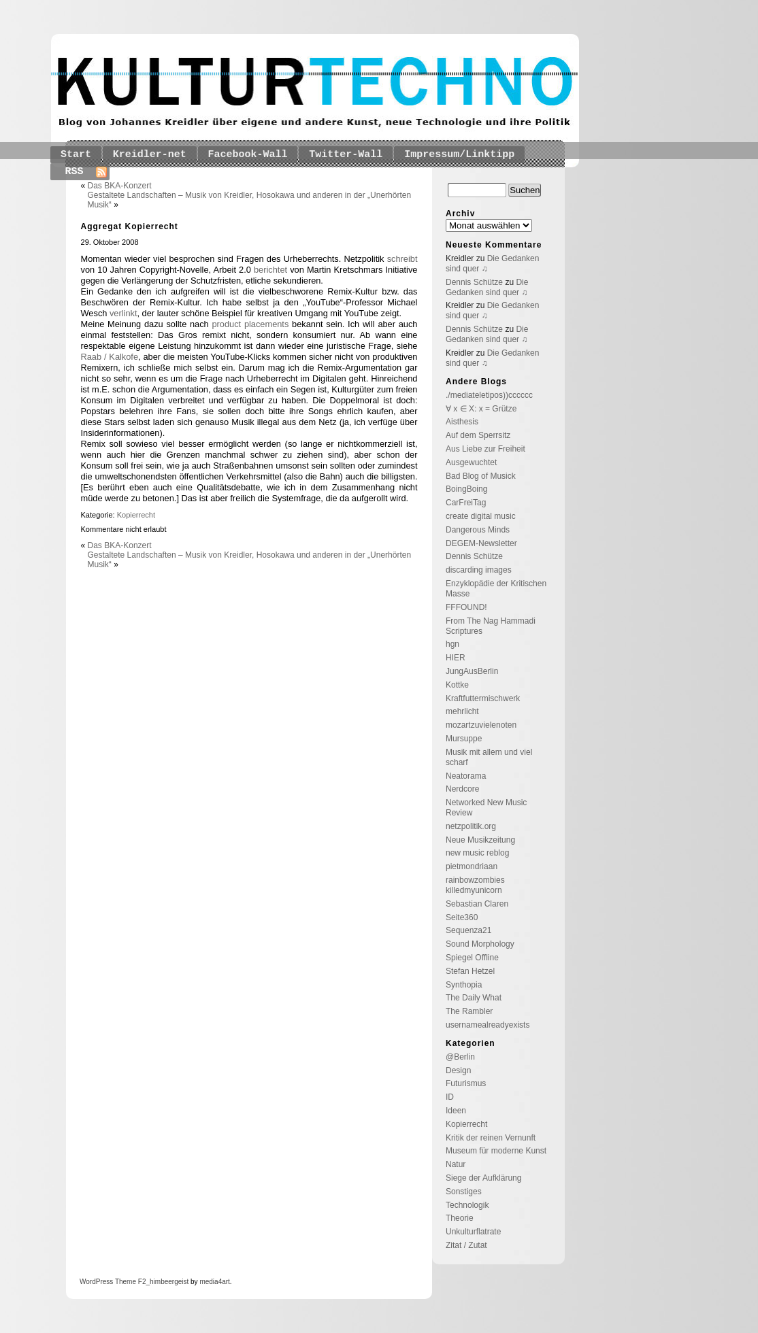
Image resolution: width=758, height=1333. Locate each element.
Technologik (467, 1205)
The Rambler (469, 1011)
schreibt (402, 259)
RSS (74, 172)
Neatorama (466, 776)
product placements (250, 324)
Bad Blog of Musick (481, 476)
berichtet (270, 270)
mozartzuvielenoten (481, 725)
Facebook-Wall (248, 155)
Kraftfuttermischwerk (483, 698)
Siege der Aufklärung (483, 1178)
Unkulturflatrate (473, 1231)
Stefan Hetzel (470, 971)
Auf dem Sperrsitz (478, 435)
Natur (455, 1164)
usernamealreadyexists (487, 1025)
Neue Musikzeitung (480, 840)
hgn (452, 644)
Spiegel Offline (472, 957)
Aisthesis (462, 421)
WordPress (96, 1281)
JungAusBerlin (472, 671)
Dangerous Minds (478, 530)
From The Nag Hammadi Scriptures (490, 626)
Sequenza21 (468, 930)
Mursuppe (464, 738)
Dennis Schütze (474, 282)
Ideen (456, 1110)
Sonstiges (464, 1191)
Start (76, 155)
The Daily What (473, 997)
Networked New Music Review (486, 807)
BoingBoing (466, 489)
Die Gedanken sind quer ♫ (487, 287)
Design (458, 1070)
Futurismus (466, 1083)
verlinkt (123, 313)
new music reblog (477, 853)
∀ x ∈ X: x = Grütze (481, 409)
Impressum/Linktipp (459, 155)
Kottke (457, 685)
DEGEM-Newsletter (481, 543)
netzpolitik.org (471, 826)
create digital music (481, 516)
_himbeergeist (167, 1281)
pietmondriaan (471, 866)
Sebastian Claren (477, 904)
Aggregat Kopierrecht (129, 226)
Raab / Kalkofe (110, 357)
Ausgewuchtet (471, 462)
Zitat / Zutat (466, 1245)
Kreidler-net (149, 155)
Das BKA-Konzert (120, 185)
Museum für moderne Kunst (496, 1150)
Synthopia (464, 985)
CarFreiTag (466, 502)
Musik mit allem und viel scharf (489, 757)
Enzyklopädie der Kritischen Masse (496, 588)
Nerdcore (462, 789)
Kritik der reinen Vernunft (490, 1138)
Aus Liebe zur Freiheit (485, 449)
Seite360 (462, 917)
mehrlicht (462, 711)
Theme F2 (129, 1281)
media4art (214, 1281)
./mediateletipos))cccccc (489, 395)
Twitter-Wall (345, 155)
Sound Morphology (480, 944)
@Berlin (460, 1057)
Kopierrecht (136, 515)
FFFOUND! (466, 607)
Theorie (460, 1218)
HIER (455, 657)
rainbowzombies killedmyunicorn (475, 885)
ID (450, 1097)
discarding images (479, 570)
